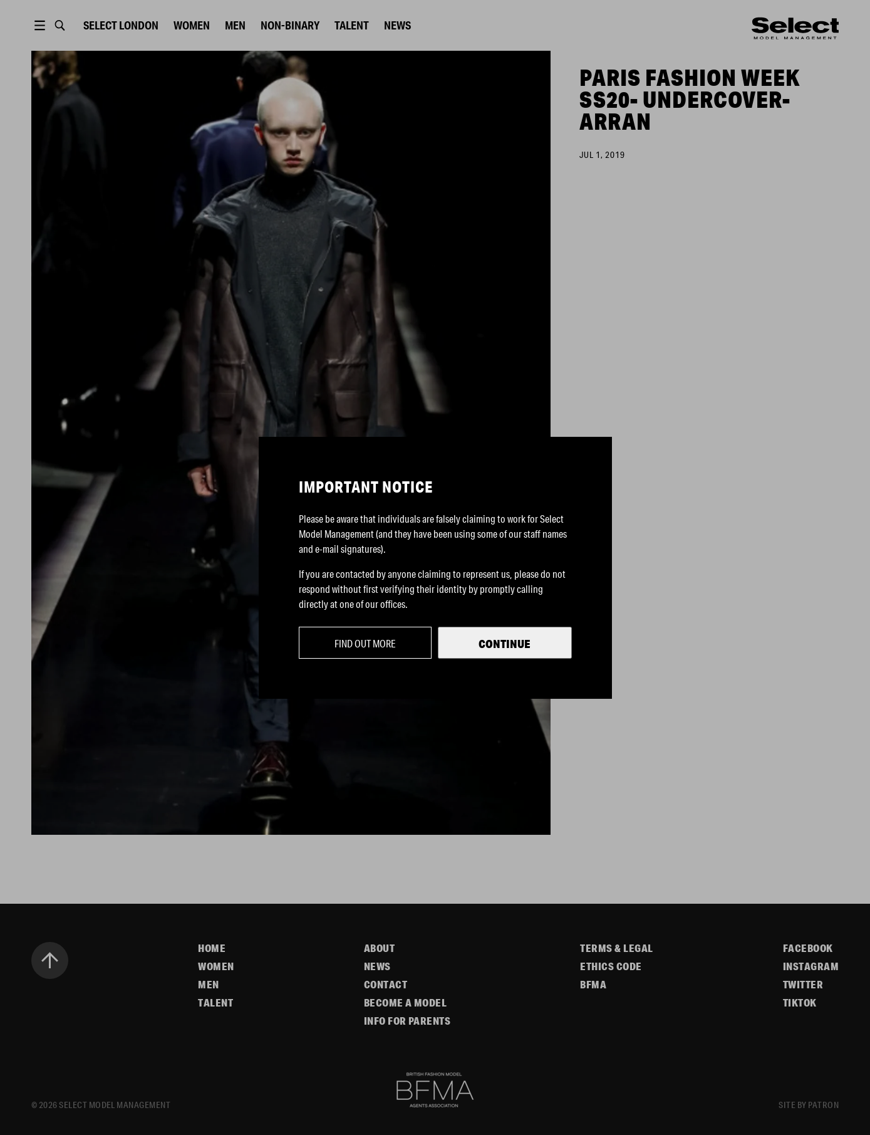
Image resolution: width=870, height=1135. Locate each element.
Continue (505, 643)
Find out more (365, 643)
